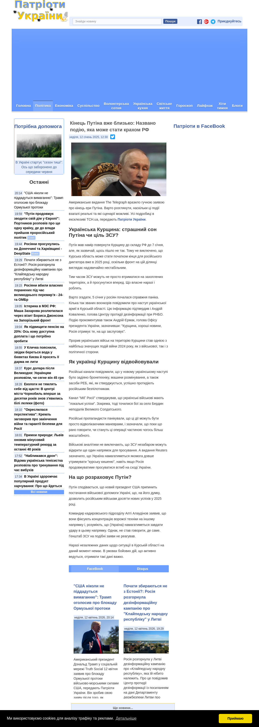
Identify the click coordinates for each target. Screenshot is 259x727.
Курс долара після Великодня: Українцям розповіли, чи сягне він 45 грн (39, 373)
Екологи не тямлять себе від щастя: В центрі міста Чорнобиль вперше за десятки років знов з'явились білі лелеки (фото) (38, 393)
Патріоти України (131, 219)
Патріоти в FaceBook (199, 126)
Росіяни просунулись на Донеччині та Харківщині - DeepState (38, 248)
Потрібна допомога (38, 126)
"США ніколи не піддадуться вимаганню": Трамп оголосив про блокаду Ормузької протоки (95, 597)
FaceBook (95, 569)
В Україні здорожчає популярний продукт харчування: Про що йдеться (38, 481)
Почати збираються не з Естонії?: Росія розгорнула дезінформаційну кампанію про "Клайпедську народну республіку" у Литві (38, 269)
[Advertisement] (129, 64)
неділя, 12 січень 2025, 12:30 (89, 137)
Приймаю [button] (235, 718)
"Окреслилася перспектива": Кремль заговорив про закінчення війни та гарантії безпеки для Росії (38, 419)
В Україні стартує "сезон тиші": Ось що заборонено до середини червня (38, 167)
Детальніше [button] (126, 718)
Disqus (142, 569)
